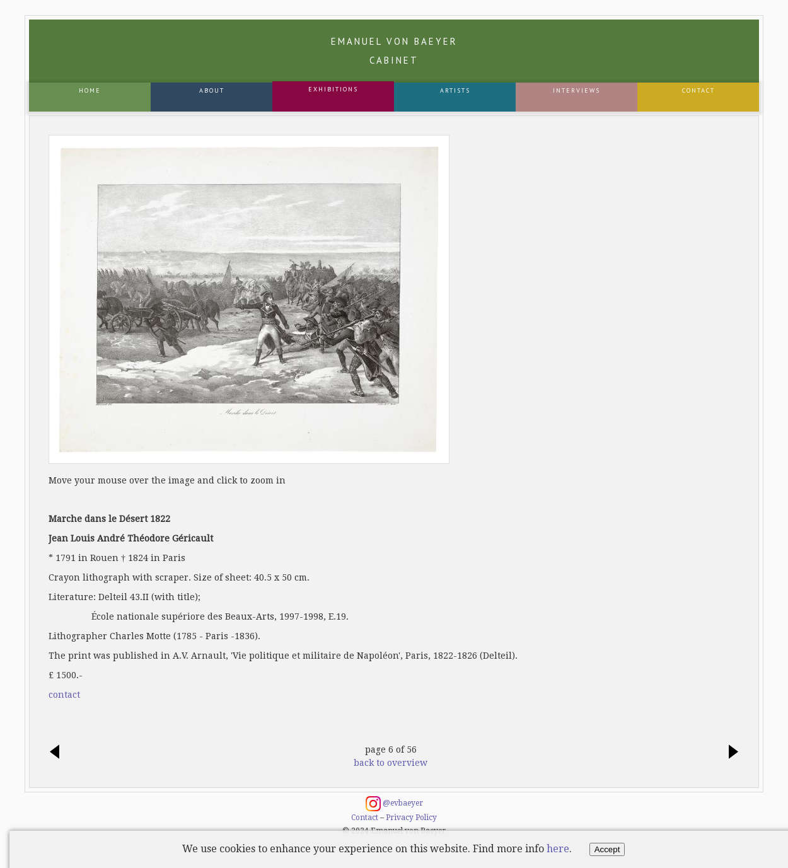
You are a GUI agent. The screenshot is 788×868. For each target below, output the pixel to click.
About (211, 90)
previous (58, 752)
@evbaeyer (394, 803)
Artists (455, 90)
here (558, 849)
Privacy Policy (411, 817)
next (730, 752)
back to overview (390, 763)
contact (64, 695)
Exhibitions (333, 89)
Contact (698, 90)
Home (90, 90)
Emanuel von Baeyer (394, 50)
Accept (607, 849)
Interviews (576, 90)
